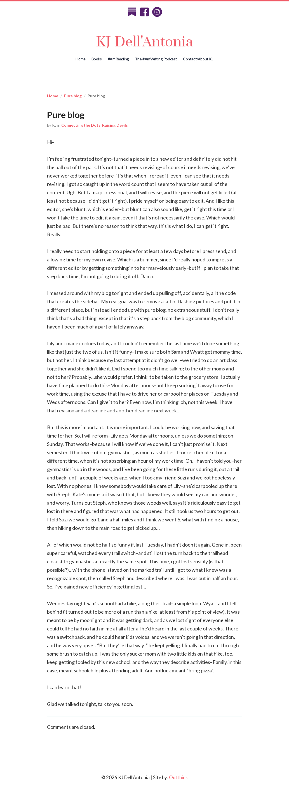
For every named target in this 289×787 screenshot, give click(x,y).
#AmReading (118, 58)
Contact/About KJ (198, 58)
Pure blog (73, 95)
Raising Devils (115, 125)
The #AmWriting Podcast (156, 58)
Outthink (178, 777)
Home (80, 58)
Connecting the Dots (80, 125)
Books (96, 58)
